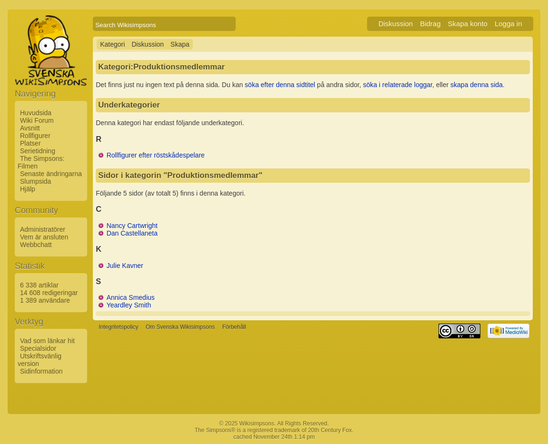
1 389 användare (45, 300)
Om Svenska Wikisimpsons (180, 327)
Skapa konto (468, 24)
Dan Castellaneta (132, 233)
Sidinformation (41, 371)
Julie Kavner (125, 265)
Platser (30, 143)
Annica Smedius (131, 297)
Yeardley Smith (129, 305)
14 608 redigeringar (49, 292)
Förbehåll (234, 327)
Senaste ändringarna (51, 174)
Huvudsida (35, 113)
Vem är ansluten (44, 237)
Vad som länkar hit (47, 341)
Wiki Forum (37, 120)
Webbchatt (36, 244)
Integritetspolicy (118, 327)
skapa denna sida (476, 85)
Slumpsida (35, 181)
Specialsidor (38, 348)
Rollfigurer (35, 135)
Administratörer (42, 229)
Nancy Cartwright (132, 225)
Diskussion (396, 24)
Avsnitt (30, 128)
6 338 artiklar (39, 285)
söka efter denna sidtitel (280, 85)
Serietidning (37, 151)
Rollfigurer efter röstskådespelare (156, 155)
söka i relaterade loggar (397, 85)
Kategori (112, 44)
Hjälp (27, 189)
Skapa (179, 44)
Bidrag (430, 24)
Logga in (508, 24)
